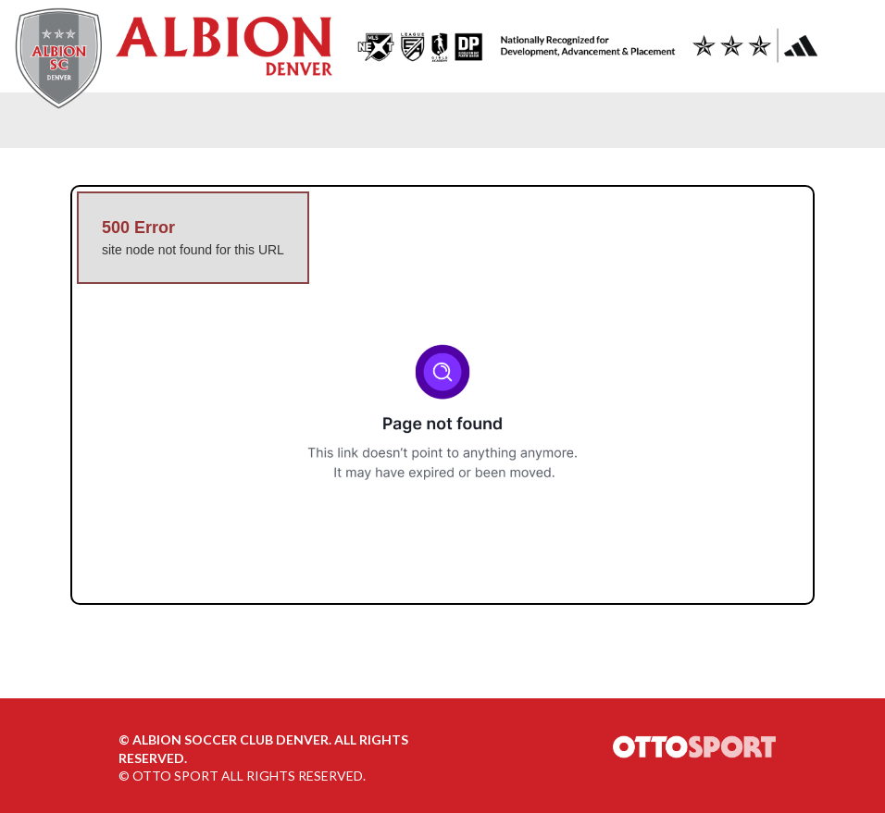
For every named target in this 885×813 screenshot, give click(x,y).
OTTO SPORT (175, 775)
